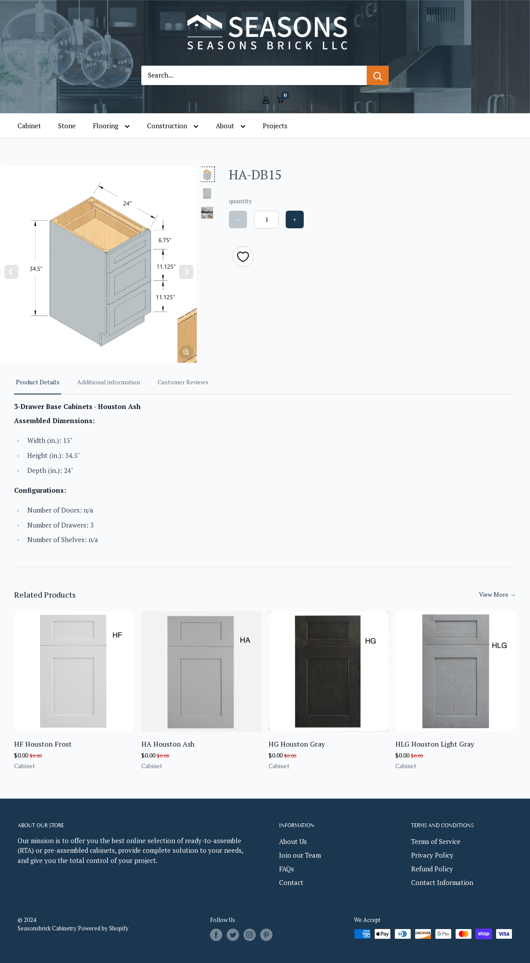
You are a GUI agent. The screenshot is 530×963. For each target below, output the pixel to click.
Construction (173, 126)
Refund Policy (432, 868)
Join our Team (300, 855)
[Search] (378, 75)
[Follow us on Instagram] (249, 935)
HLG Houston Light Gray (434, 744)
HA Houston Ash (168, 744)
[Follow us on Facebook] (216, 935)
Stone (67, 125)
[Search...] (254, 75)
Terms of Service (435, 841)
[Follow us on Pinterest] (266, 935)
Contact (291, 882)
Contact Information (442, 882)
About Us (293, 841)
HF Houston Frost (43, 744)
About (231, 126)
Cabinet (29, 125)
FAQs (286, 868)
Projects (275, 125)
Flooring (111, 126)
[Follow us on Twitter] (233, 935)
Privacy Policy (432, 855)
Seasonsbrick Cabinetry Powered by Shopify (73, 928)
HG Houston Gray (297, 744)
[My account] (265, 99)
